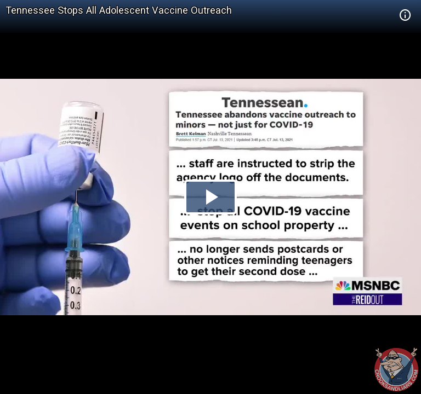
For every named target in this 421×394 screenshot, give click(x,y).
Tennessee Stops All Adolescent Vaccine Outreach (118, 10)
